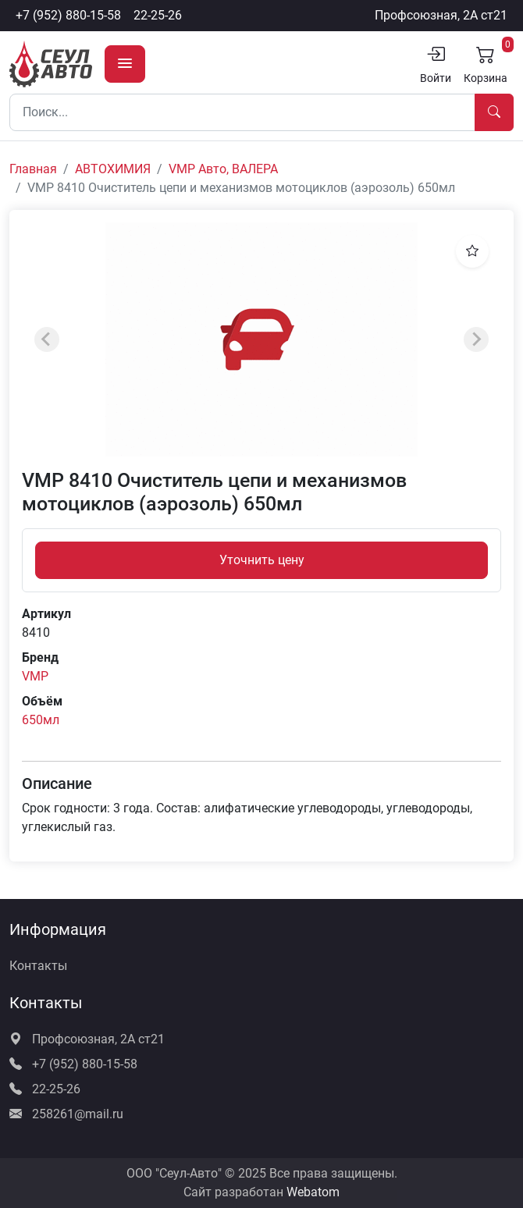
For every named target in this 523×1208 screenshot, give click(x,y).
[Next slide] (476, 339)
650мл (40, 719)
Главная (33, 169)
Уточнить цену (261, 559)
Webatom (313, 1192)
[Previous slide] (46, 339)
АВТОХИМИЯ (113, 169)
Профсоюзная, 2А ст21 (441, 15)
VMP (35, 676)
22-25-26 (157, 15)
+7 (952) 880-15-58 (68, 15)
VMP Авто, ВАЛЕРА (223, 169)
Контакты (38, 965)
